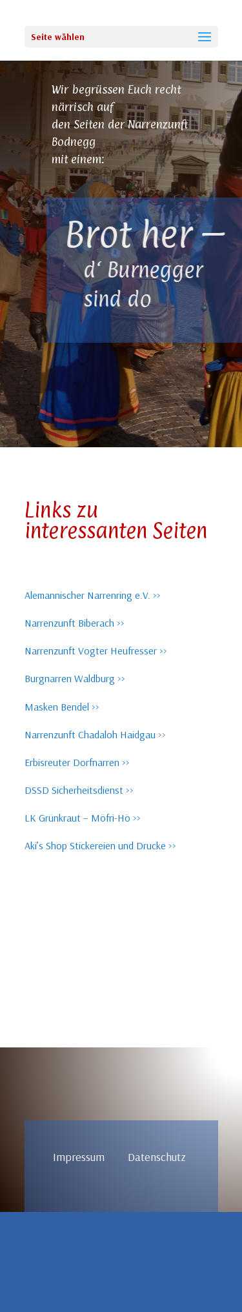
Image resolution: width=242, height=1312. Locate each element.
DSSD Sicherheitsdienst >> (79, 789)
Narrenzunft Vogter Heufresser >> (96, 650)
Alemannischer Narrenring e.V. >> (93, 595)
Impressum (90, 1156)
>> (135, 817)
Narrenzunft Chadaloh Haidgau (90, 734)
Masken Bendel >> (62, 706)
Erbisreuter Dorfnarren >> (77, 762)
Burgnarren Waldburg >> (75, 678)
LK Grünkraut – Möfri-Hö (77, 817)
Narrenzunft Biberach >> (75, 622)
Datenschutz (157, 1156)
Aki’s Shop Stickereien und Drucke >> (100, 845)
